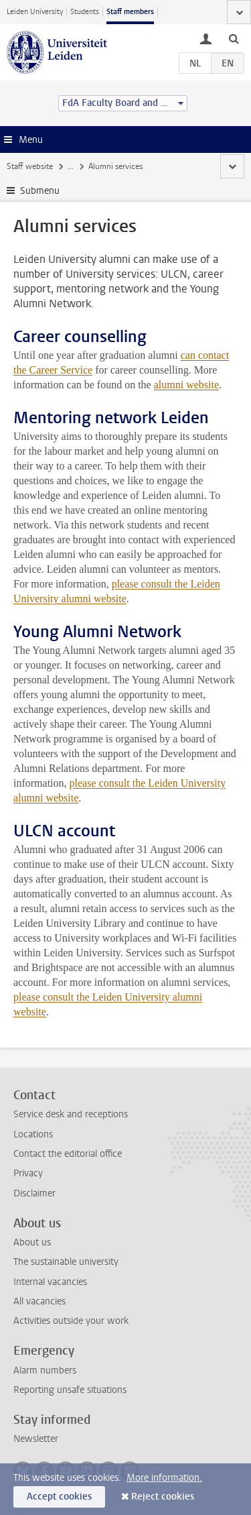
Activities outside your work (71, 1320)
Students (84, 12)
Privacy (28, 1173)
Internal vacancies (50, 1282)
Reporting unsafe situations (70, 1390)
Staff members (130, 12)
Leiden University (35, 12)
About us (32, 1242)
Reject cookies (162, 1496)
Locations (33, 1134)
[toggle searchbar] (233, 38)
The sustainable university (65, 1261)
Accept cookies (59, 1496)
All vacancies (39, 1301)
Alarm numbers (44, 1370)
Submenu (40, 190)
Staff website (30, 166)
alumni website (186, 384)
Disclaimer (34, 1193)
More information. (164, 1477)
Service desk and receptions (70, 1114)
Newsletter (35, 1439)
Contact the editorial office (67, 1153)
